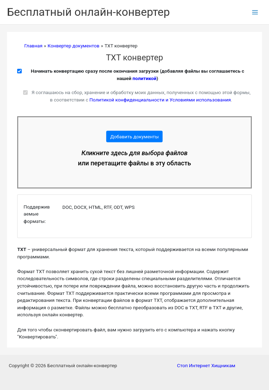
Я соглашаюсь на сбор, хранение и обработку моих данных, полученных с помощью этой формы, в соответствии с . (141, 96)
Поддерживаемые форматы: (36, 214)
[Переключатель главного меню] (255, 12)
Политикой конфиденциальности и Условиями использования (160, 100)
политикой (144, 78)
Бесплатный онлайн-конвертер (88, 12)
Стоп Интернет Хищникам (206, 365)
